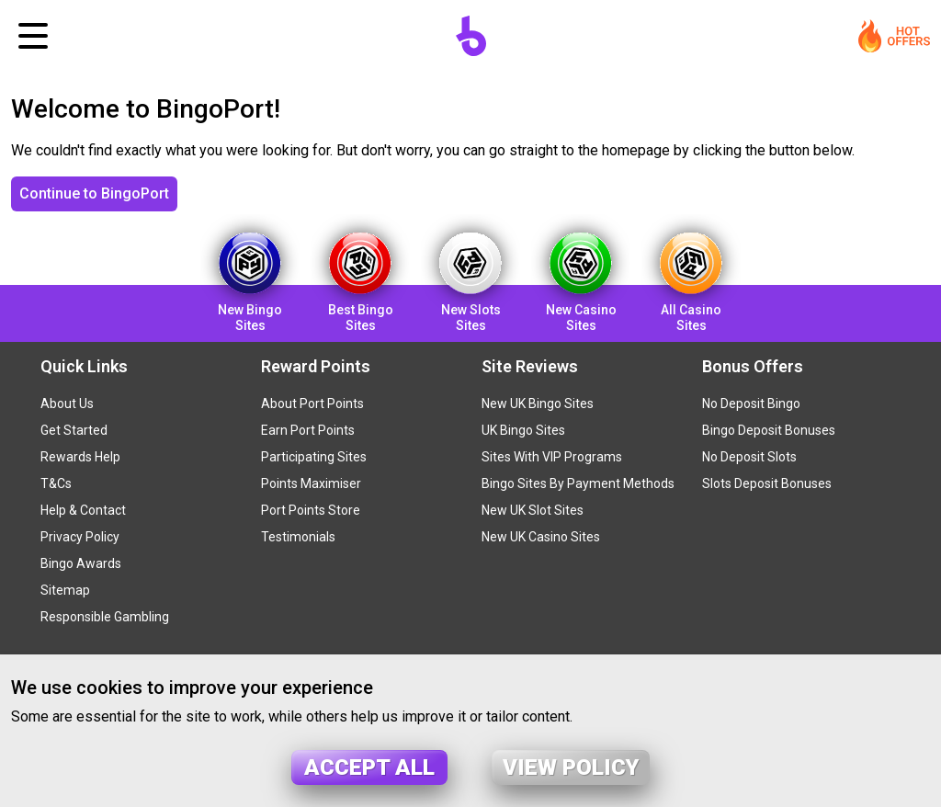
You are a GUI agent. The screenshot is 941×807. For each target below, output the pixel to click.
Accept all (369, 767)
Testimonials (298, 536)
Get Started (74, 430)
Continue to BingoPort (94, 193)
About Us (67, 403)
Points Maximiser (311, 483)
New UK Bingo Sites (538, 403)
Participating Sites (314, 456)
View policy (571, 767)
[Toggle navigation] (33, 36)
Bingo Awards (80, 563)
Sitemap (65, 590)
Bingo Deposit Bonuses (768, 430)
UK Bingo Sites (523, 430)
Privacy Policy (79, 536)
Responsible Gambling (104, 616)
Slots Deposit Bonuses (767, 483)
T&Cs (56, 483)
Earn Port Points (308, 430)
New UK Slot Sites (533, 510)
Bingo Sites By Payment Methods (578, 483)
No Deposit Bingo (751, 403)
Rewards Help (80, 456)
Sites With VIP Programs (552, 456)
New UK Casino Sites (541, 536)
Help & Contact (83, 510)
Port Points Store (310, 510)
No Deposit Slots (749, 456)
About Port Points (312, 403)
